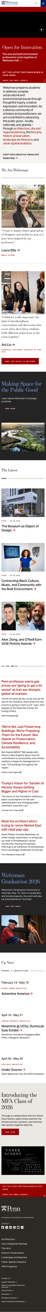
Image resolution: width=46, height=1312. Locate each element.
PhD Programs (9, 1266)
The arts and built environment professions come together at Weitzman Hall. (20, 57)
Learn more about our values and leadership (21, 156)
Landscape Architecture (14, 1257)
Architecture (8, 1239)
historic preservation (16, 136)
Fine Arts (6, 1248)
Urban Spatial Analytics (13, 1261)
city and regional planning (22, 130)
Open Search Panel (36, 3)
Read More (10, 409)
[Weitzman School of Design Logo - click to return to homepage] (9, 3)
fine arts (36, 132)
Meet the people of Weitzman (20, 361)
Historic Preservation (12, 1252)
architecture (21, 128)
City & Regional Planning (14, 1243)
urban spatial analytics (17, 143)
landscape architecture (18, 140)
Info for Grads (13, 906)
